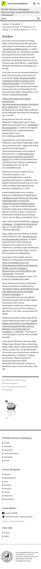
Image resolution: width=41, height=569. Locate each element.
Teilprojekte (16, 24)
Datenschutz (8, 496)
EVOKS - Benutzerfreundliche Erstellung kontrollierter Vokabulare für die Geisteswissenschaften (19, 81)
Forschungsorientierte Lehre (15, 386)
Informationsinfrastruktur (10, 27)
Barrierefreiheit (9, 499)
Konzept (7, 443)
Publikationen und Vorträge (14, 380)
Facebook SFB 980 (11, 513)
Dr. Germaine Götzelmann (19, 30)
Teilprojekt (8, 390)
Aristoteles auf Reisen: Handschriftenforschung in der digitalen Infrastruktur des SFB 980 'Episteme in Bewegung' (20, 292)
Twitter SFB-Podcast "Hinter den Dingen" (19, 517)
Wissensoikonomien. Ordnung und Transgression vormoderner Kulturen (18, 157)
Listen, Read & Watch (11, 453)
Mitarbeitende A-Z (10, 478)
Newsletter (7, 485)
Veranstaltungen (10, 383)
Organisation (8, 450)
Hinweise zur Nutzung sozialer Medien (13, 521)
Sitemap (7, 492)
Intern (6, 481)
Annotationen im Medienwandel (15, 49)
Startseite (5, 24)
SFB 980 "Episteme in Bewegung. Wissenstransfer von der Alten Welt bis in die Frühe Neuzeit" (20, 12)
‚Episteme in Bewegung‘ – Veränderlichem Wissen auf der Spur (20, 224)
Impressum (7, 489)
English (6, 536)
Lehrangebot (8, 457)
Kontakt (6, 460)
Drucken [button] (7, 533)
